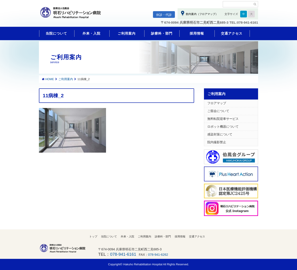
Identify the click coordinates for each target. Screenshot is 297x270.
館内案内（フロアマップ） (201, 14)
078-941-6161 (123, 254)
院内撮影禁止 (216, 142)
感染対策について (219, 134)
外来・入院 (91, 33)
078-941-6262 (158, 254)
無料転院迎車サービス (223, 118)
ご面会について (218, 111)
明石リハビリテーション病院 (72, 15)
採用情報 (197, 33)
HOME (49, 79)
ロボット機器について (223, 126)
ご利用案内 (127, 33)
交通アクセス (231, 33)
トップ (93, 236)
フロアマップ (216, 103)
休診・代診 (164, 15)
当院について (56, 33)
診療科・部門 (161, 33)
